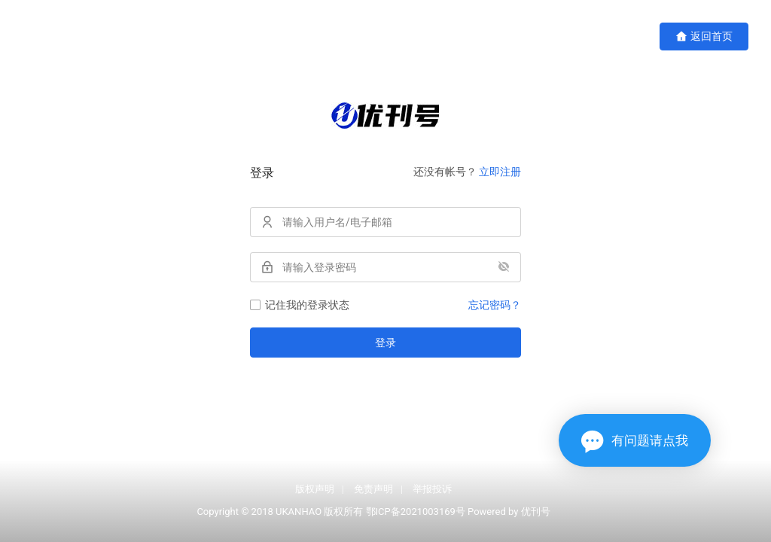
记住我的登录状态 (299, 305)
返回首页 (704, 36)
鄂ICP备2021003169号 (415, 511)
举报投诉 (432, 489)
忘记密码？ (494, 305)
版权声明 (314, 489)
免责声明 (373, 489)
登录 (385, 342)
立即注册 (500, 172)
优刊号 (535, 511)
